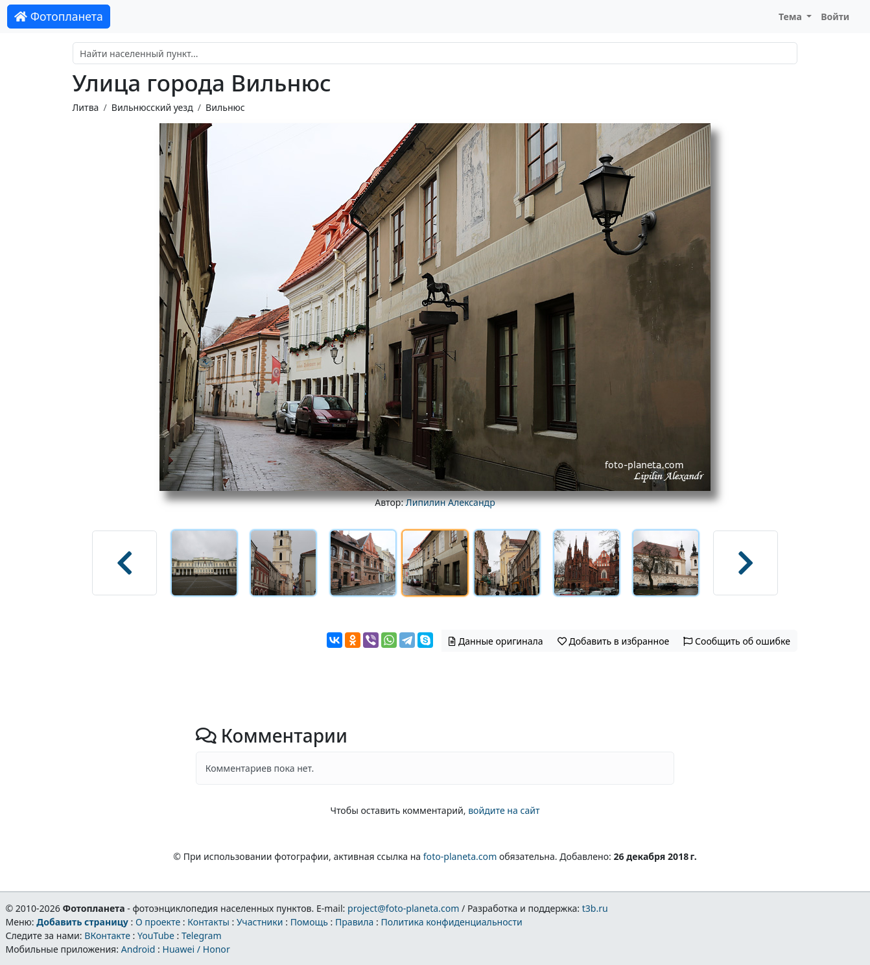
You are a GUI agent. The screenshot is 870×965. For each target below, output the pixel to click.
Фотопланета (58, 16)
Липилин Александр (450, 502)
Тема (792, 16)
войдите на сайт (503, 810)
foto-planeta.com (460, 856)
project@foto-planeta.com (403, 908)
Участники (260, 922)
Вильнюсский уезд (152, 107)
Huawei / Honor (195, 949)
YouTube (155, 935)
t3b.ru (595, 908)
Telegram (202, 935)
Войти (835, 16)
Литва (86, 107)
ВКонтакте (107, 935)
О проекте (157, 922)
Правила (354, 922)
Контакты (208, 922)
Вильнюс (225, 107)
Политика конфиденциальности (452, 922)
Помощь (309, 922)
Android (138, 949)
